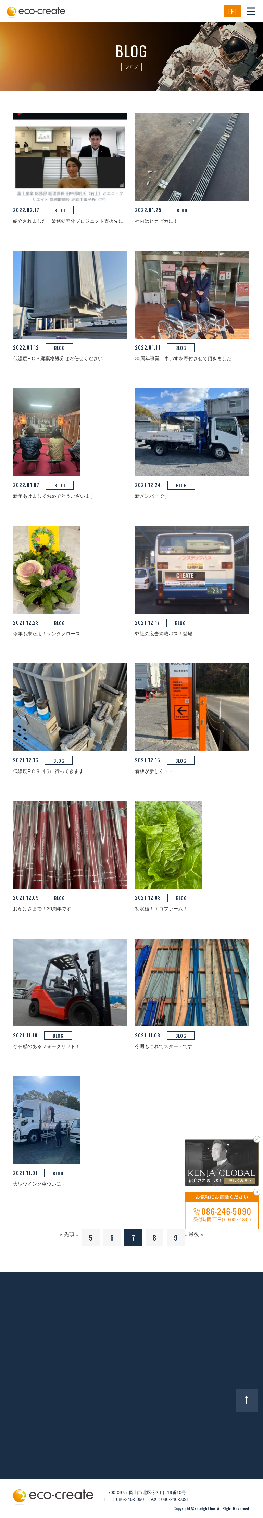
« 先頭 (67, 1234)
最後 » (196, 1234)
